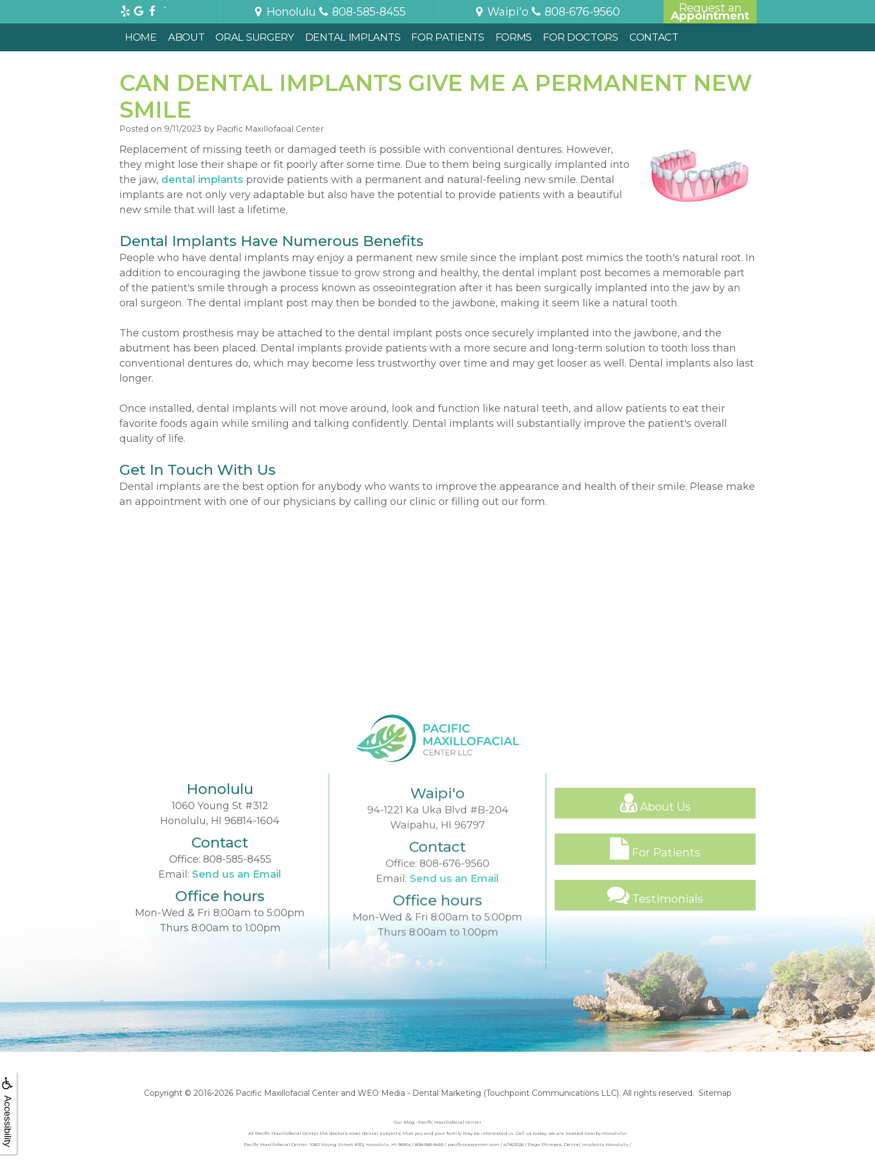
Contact (654, 37)
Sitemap (715, 1093)
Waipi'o (500, 11)
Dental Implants (353, 37)
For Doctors (580, 37)
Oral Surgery (254, 37)
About (186, 37)
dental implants (202, 180)
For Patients (447, 37)
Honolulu (284, 11)
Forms (514, 37)
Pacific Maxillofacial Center (287, 1093)
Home (141, 37)
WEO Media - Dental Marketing (419, 1093)
